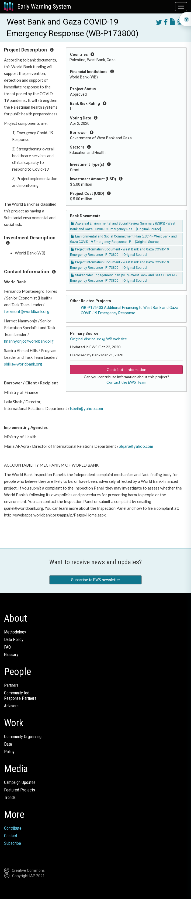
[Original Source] (148, 229)
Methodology (15, 632)
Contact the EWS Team (126, 382)
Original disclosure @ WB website (98, 338)
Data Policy (13, 639)
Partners (11, 685)
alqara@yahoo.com (136, 446)
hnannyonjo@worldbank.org (29, 341)
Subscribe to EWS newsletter (95, 580)
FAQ (7, 647)
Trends (10, 797)
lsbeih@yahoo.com (86, 408)
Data (8, 744)
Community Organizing (22, 736)
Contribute (13, 828)
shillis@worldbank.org (23, 364)
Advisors (11, 705)
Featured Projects (19, 790)
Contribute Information (126, 369)
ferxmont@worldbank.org (26, 311)
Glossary (11, 654)
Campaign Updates (20, 782)
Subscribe (12, 843)
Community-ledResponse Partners (20, 695)
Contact (10, 835)
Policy (9, 751)
